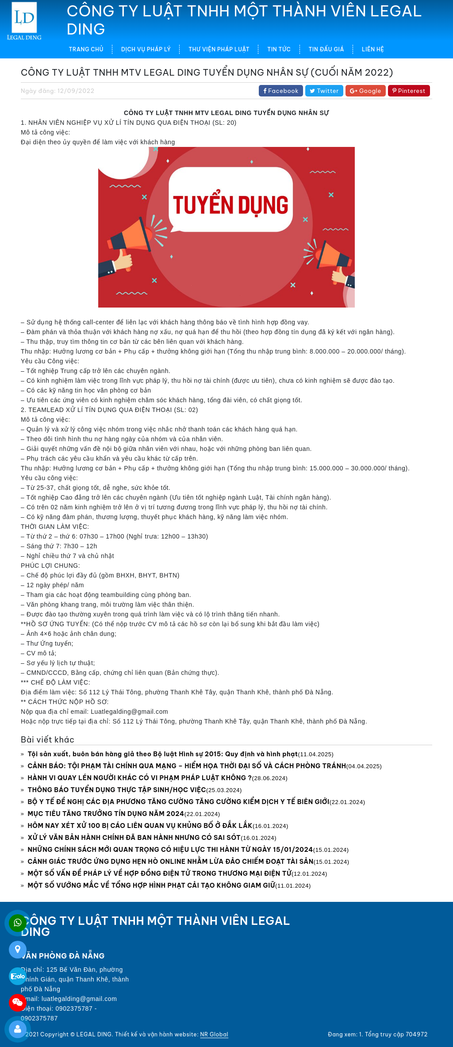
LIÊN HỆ (373, 49)
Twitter (324, 90)
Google (365, 90)
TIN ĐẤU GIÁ (326, 49)
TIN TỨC (279, 49)
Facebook (281, 90)
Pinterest (409, 90)
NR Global (214, 1034)
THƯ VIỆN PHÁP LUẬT (219, 49)
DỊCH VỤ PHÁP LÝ (146, 49)
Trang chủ (86, 49)
